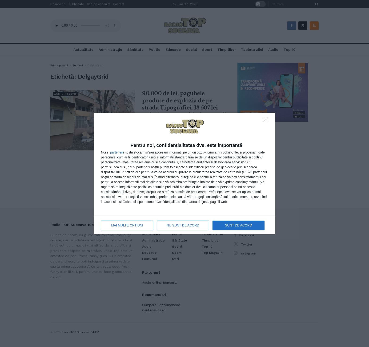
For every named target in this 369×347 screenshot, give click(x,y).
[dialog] (184, 173)
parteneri (116, 152)
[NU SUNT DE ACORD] (266, 121)
